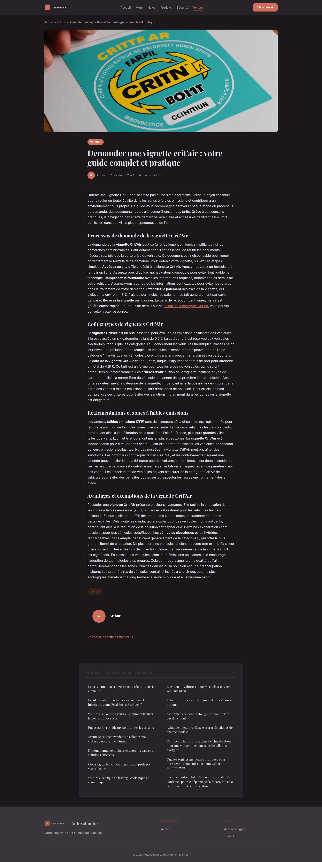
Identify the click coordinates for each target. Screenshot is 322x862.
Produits (166, 7)
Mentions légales (235, 829)
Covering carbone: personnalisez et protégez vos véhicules (119, 766)
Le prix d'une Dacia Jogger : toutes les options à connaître (121, 689)
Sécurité (182, 7)
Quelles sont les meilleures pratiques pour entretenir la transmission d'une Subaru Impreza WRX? (196, 763)
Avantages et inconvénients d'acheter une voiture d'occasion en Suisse (117, 739)
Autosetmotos (71, 823)
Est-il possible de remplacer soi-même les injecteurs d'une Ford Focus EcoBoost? (117, 702)
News (151, 7)
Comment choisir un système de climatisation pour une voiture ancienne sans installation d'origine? (199, 745)
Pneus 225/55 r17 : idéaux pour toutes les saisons (121, 727)
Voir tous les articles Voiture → (110, 637)
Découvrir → (265, 7)
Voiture (198, 7)
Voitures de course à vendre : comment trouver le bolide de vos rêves (120, 716)
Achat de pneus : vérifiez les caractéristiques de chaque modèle (200, 729)
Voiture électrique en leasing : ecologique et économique (118, 780)
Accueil (125, 7)
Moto (139, 7)
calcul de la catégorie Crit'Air (186, 306)
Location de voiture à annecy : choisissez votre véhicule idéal (199, 689)
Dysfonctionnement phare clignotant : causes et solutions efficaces (121, 752)
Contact (228, 836)
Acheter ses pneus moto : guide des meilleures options (199, 702)
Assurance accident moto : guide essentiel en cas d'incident (198, 716)
